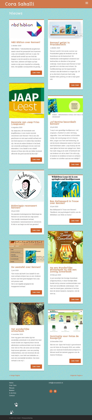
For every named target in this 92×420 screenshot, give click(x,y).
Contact (12, 396)
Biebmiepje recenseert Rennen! (24, 207)
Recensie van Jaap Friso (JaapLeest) (25, 123)
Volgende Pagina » (76, 375)
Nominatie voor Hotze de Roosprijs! (64, 337)
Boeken (11, 390)
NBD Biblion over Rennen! (25, 42)
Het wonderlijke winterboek (20, 330)
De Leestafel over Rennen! (26, 267)
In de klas (12, 393)
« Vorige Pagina (14, 375)
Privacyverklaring (27, 418)
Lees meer (36, 73)
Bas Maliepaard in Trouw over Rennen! (64, 202)
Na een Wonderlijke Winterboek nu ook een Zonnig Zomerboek (63, 270)
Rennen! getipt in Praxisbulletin (60, 43)
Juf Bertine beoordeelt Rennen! (63, 123)
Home (11, 383)
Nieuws (11, 388)
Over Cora (12, 385)
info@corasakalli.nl (56, 383)
